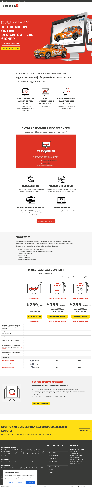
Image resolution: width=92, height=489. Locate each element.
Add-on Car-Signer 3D (8, 360)
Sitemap (26, 487)
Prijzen (51, 469)
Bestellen (84, 430)
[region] (20, 478)
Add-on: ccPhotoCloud (55, 467)
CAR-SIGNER (52, 458)
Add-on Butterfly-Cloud (8, 364)
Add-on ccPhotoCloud (8, 367)
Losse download (53, 455)
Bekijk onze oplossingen (11, 44)
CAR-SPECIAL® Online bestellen (57, 316)
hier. (89, 277)
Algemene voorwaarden (35, 487)
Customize (10, 482)
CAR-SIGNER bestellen (34, 316)
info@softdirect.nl (75, 463)
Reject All (20, 482)
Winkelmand (52, 450)
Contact (51, 472)
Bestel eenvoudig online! (11, 48)
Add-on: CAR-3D (53, 461)
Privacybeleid (44, 487)
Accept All (30, 482)
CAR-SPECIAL (52, 453)
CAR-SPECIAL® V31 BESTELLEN (80, 316)
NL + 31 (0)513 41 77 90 (76, 461)
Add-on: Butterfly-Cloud (55, 464)
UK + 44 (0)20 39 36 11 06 (76, 459)
